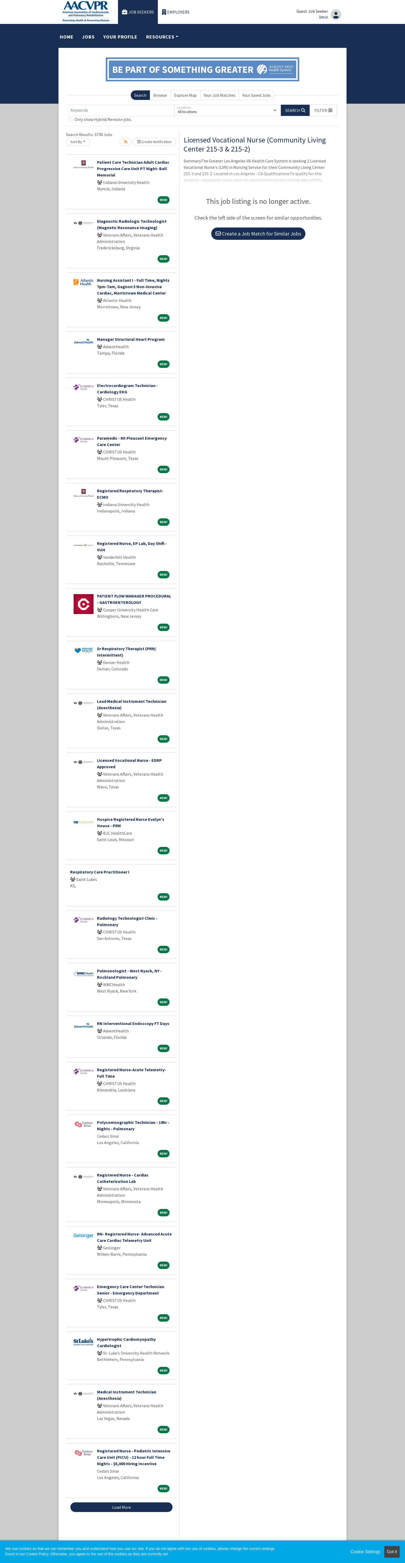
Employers (176, 12)
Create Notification (154, 141)
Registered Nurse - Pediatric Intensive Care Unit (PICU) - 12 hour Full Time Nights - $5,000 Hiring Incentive (133, 1457)
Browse (160, 95)
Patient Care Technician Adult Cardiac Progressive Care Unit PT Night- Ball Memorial (133, 168)
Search (140, 95)
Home (67, 37)
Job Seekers (138, 12)
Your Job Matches (219, 95)
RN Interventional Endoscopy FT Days (133, 1023)
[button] (323, 110)
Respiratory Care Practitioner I (99, 872)
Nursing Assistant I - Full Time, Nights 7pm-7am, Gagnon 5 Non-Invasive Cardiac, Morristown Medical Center (133, 287)
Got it (392, 1551)
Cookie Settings (365, 1551)
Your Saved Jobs (256, 95)
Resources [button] (160, 37)
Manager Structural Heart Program (131, 339)
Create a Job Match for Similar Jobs (258, 233)
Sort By (76, 141)
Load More (121, 1507)
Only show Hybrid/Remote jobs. (103, 119)
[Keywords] (121, 110)
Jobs (88, 37)
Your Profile (120, 37)
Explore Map (185, 95)
